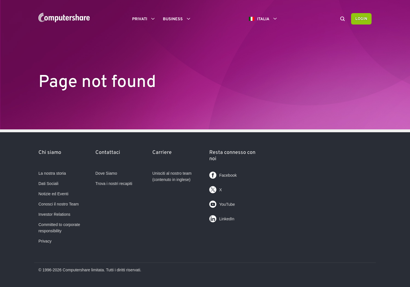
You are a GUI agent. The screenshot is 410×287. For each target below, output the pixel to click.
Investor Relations (54, 214)
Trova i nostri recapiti (113, 183)
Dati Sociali (48, 183)
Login (361, 19)
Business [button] (178, 19)
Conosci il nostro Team (58, 204)
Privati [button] (145, 19)
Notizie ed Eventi (53, 194)
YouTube (222, 203)
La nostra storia (52, 173)
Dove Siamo (106, 173)
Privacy (45, 241)
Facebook (223, 174)
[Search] (343, 19)
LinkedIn (221, 217)
